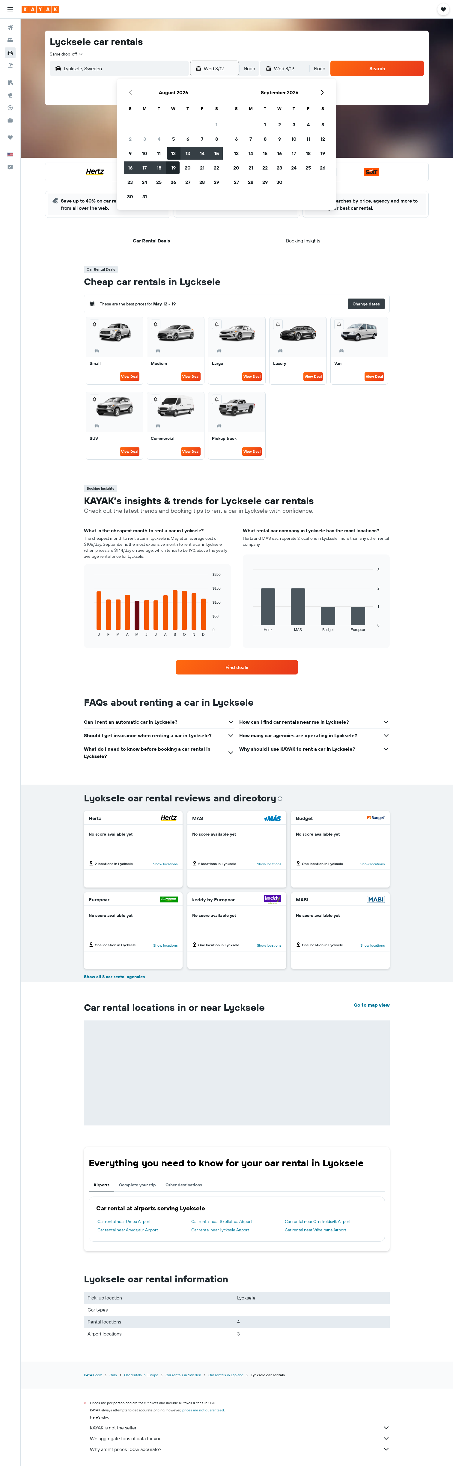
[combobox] (66, 54)
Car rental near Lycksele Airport (220, 1230)
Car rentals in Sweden (183, 1375)
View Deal (129, 376)
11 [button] (159, 153)
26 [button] (173, 182)
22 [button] (216, 168)
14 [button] (202, 153)
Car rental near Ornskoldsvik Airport (318, 1221)
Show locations (165, 864)
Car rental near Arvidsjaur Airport (127, 1230)
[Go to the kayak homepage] (40, 9)
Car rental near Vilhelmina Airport (315, 1230)
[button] (10, 9)
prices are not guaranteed (203, 1410)
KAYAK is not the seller (240, 1427)
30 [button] (130, 197)
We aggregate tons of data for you (240, 1438)
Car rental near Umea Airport (124, 1221)
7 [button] (202, 139)
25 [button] (159, 182)
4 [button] (159, 139)
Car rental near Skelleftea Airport (221, 1221)
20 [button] (188, 168)
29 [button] (216, 182)
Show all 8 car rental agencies (114, 976)
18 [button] (159, 168)
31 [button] (144, 197)
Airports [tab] (101, 1185)
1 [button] (216, 125)
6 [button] (187, 139)
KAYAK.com (93, 1375)
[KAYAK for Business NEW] (10, 120)
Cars (113, 1375)
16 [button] (130, 168)
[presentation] (280, 798)
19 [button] (173, 168)
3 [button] (144, 139)
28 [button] (202, 182)
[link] (237, 667)
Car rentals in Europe (141, 1375)
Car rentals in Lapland (225, 1375)
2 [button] (130, 139)
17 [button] (144, 168)
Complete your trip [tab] (137, 1185)
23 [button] (130, 182)
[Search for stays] (10, 40)
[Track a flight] (10, 108)
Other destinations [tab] (183, 1185)
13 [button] (188, 153)
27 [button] (187, 182)
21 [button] (202, 168)
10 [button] (144, 153)
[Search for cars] (10, 53)
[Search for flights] (10, 28)
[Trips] (10, 137)
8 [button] (216, 139)
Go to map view (372, 1005)
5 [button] (173, 139)
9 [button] (130, 153)
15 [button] (216, 153)
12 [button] (173, 153)
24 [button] (144, 182)
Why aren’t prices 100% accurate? (240, 1449)
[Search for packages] (10, 65)
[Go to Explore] (10, 95)
